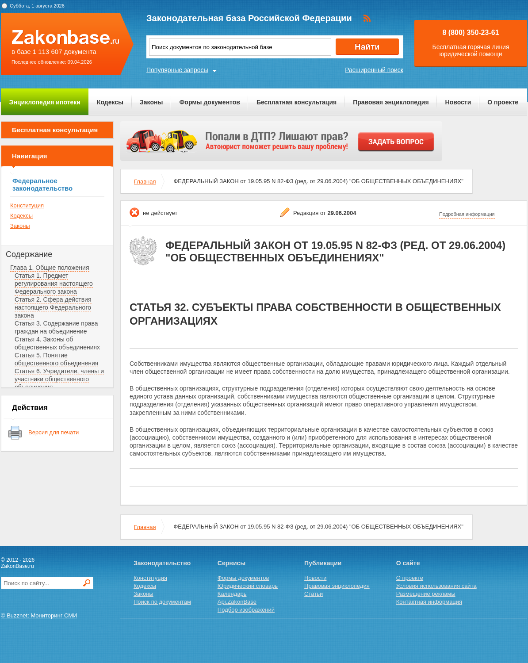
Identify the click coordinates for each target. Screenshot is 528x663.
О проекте (502, 102)
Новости (458, 102)
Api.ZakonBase (237, 601)
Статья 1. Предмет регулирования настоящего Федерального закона (54, 283)
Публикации (322, 563)
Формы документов (209, 102)
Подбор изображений (246, 609)
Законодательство (162, 563)
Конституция (27, 205)
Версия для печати (53, 432)
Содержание (29, 254)
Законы (151, 102)
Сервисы (231, 563)
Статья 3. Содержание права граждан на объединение (56, 327)
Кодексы (110, 102)
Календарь (232, 593)
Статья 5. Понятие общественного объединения (56, 359)
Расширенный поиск (374, 69)
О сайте (408, 563)
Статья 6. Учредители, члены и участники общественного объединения (59, 379)
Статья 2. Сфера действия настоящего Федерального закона (53, 307)
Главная (145, 181)
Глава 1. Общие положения (49, 267)
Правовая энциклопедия (391, 102)
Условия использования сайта (436, 586)
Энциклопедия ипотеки (44, 102)
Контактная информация (429, 601)
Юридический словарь (248, 586)
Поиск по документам (162, 601)
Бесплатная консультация (296, 102)
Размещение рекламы (425, 593)
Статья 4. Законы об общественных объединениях (57, 343)
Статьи (313, 593)
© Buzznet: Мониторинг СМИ (39, 615)
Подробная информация (467, 214)
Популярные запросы (177, 69)
